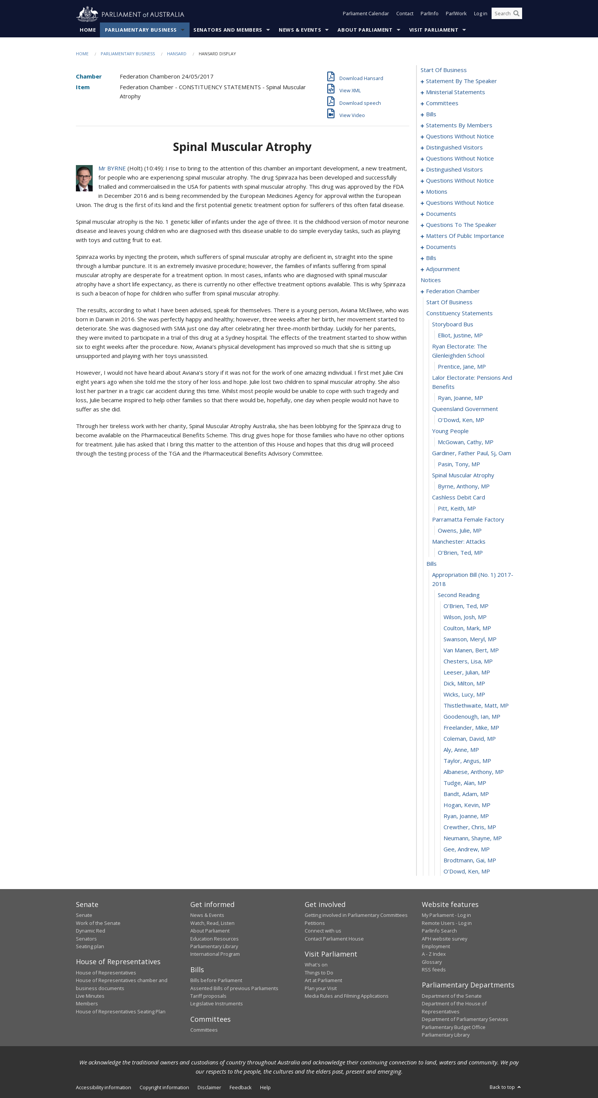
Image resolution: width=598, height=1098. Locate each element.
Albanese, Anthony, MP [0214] (474, 772)
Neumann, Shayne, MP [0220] (473, 838)
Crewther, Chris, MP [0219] (470, 827)
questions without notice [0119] (460, 203)
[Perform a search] (516, 14)
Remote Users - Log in (447, 923)
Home (88, 30)
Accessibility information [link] (103, 1087)
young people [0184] (450, 431)
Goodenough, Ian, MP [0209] (472, 717)
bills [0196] (431, 564)
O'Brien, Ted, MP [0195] (460, 553)
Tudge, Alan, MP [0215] (465, 783)
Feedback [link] (241, 1087)
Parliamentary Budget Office (453, 1027)
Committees (204, 1030)
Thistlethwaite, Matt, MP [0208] (476, 706)
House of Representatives (106, 972)
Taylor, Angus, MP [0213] (467, 761)
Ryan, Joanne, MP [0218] (466, 816)
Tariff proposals (208, 996)
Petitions (315, 923)
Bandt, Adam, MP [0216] (466, 794)
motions (436, 192)
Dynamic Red (90, 931)
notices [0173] (431, 280)
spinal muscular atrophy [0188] (463, 475)
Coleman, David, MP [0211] (470, 739)
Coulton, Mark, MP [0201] (467, 628)
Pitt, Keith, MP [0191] (457, 508)
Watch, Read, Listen (212, 923)
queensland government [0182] (465, 409)
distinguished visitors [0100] (454, 169)
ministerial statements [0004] (455, 92)
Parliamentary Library (214, 946)
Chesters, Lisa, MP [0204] (468, 661)
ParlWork (456, 14)
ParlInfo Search (439, 931)
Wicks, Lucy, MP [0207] (464, 694)
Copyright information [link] (164, 1087)
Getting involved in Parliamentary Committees (356, 915)
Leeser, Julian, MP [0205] (467, 672)
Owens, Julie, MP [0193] (460, 531)
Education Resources (214, 938)
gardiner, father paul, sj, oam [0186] (471, 453)
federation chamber (453, 291)
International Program (215, 954)
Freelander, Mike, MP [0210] (471, 728)
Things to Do (319, 972)
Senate (84, 915)
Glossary (432, 961)
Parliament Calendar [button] (366, 14)
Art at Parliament (323, 980)
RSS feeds (434, 969)
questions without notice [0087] (460, 136)
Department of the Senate (452, 996)
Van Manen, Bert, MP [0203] (471, 650)
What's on (316, 965)
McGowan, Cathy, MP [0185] (466, 442)
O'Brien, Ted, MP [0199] (466, 606)
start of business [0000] (444, 70)
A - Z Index (434, 954)
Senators (86, 938)
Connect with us (323, 931)
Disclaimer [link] (209, 1087)
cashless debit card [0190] (458, 497)
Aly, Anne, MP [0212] (461, 750)
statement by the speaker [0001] (461, 81)
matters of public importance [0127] (465, 236)
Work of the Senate (98, 923)
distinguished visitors (454, 147)
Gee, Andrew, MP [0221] (467, 849)
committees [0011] (442, 103)
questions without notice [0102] (460, 181)
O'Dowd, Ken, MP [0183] (461, 420)
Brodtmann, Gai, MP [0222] (470, 860)
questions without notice (460, 158)
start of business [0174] (449, 302)
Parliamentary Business (141, 30)
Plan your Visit (321, 988)
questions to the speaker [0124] (461, 225)
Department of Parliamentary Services (465, 1019)
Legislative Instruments (216, 1003)
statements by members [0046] (459, 125)
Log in (480, 14)
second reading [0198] (459, 595)
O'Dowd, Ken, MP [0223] (467, 871)
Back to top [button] (506, 1087)
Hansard (176, 54)
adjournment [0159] (443, 269)
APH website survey (444, 938)
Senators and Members (227, 30)
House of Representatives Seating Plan (121, 1011)
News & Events (300, 30)
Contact (404, 14)
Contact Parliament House (334, 938)
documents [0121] (441, 214)
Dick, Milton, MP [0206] (464, 683)
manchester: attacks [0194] (458, 542)
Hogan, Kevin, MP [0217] (467, 805)
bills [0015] (431, 114)
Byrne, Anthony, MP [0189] (464, 486)
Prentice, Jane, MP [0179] (462, 367)
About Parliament (365, 30)
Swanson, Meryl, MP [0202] (470, 639)
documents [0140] (441, 247)
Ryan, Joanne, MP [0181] (460, 398)
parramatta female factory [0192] (468, 519)
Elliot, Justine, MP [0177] (460, 335)
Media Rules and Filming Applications (347, 996)
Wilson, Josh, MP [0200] (465, 617)
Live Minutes (90, 996)
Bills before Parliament (216, 980)
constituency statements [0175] (459, 313)
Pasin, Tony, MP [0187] (459, 464)
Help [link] (265, 1087)
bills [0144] (431, 258)
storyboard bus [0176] (452, 324)
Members (87, 1003)
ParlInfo (430, 14)
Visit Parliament (433, 30)
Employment (436, 946)
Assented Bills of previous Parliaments (234, 988)
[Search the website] (507, 14)
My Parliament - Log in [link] (446, 915)
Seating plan (90, 946)
